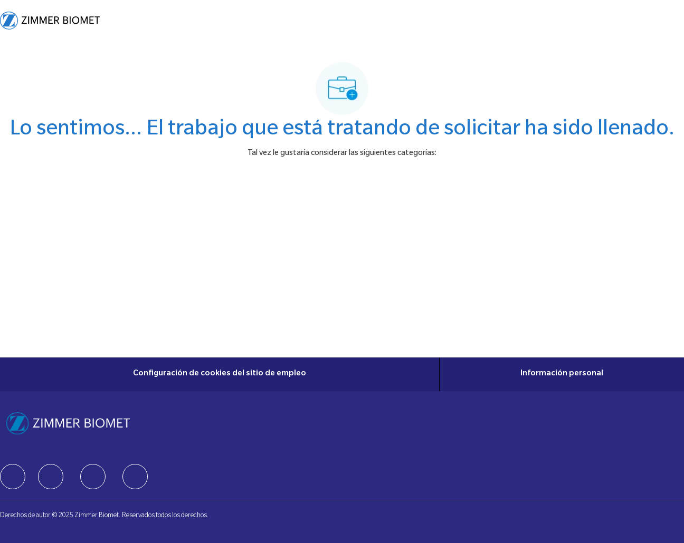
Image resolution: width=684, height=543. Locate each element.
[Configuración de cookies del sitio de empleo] (219, 374)
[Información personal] (562, 374)
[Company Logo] (50, 21)
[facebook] (12, 476)
